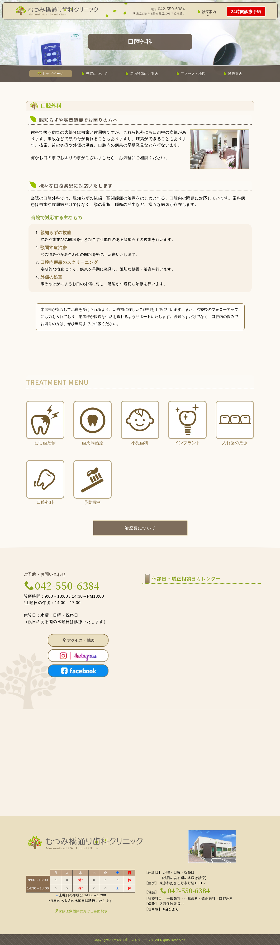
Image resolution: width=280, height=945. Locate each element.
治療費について (140, 528)
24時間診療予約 (246, 11)
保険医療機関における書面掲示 (81, 911)
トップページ (51, 74)
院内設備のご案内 (141, 74)
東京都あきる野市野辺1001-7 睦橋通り (159, 13)
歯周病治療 (92, 431)
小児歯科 (139, 431)
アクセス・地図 (191, 74)
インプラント (187, 431)
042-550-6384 (171, 9)
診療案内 (206, 12)
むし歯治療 (45, 431)
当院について (94, 74)
